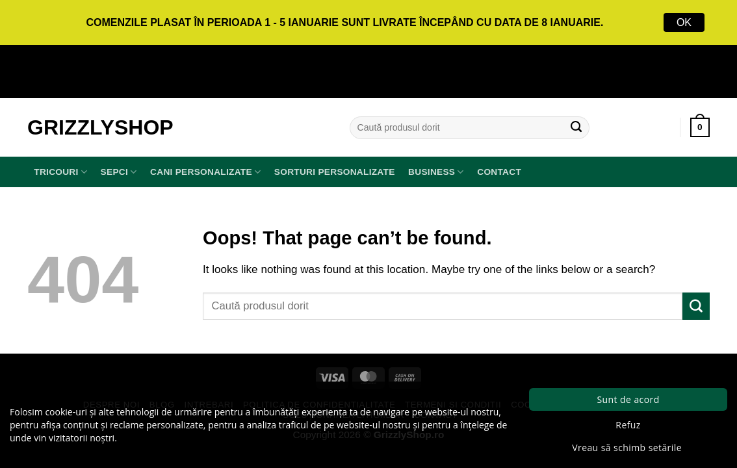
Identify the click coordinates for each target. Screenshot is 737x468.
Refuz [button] (627, 425)
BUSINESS (436, 172)
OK (684, 22)
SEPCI (119, 172)
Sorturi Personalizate (334, 172)
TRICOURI (60, 172)
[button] (700, 127)
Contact (499, 172)
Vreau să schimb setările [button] (627, 447)
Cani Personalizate (205, 172)
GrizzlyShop (100, 127)
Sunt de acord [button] (628, 399)
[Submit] (576, 127)
